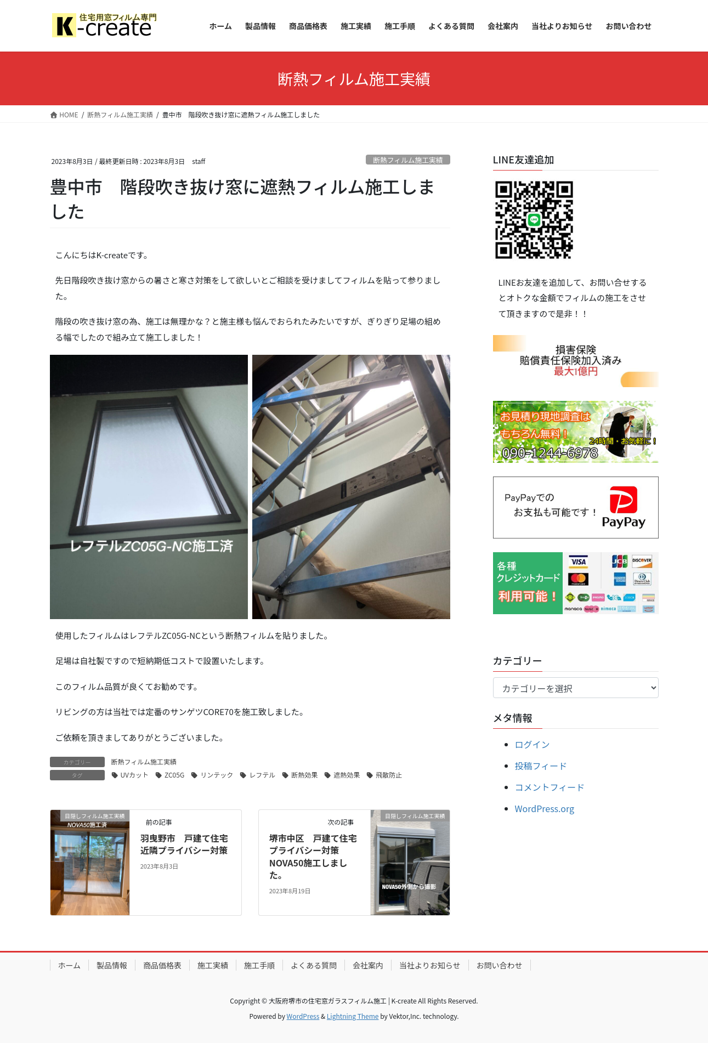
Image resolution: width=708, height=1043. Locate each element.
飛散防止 (389, 774)
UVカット (135, 774)
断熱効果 (304, 774)
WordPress (303, 1016)
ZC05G (174, 774)
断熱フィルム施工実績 (408, 160)
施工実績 (212, 965)
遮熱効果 (346, 774)
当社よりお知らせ (429, 965)
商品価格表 (162, 965)
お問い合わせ (500, 965)
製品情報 (112, 965)
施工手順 (259, 965)
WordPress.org (545, 808)
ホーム (69, 965)
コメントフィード (550, 786)
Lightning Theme (353, 1016)
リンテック (216, 774)
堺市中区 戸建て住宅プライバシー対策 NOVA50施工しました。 (313, 856)
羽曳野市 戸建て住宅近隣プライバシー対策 (184, 844)
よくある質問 (314, 965)
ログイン (532, 744)
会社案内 (368, 965)
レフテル (262, 774)
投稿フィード (541, 765)
